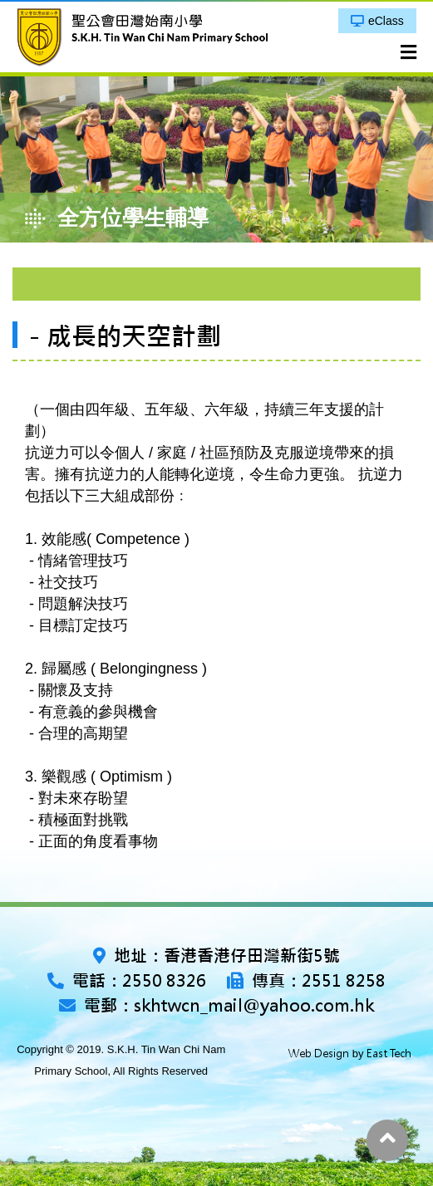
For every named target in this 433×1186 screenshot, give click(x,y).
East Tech (389, 1053)
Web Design (318, 1053)
